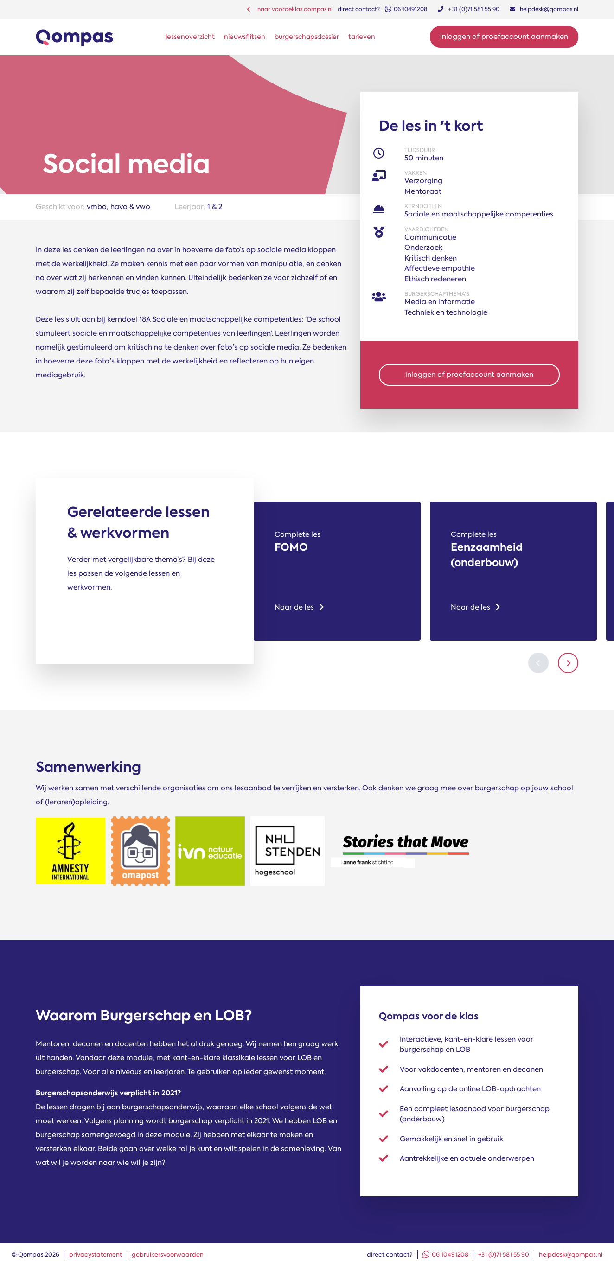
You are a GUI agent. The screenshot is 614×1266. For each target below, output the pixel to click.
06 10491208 (445, 1255)
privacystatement (95, 1255)
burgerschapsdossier (307, 36)
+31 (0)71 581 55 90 (503, 1255)
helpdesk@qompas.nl (570, 1255)
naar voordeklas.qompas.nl (290, 9)
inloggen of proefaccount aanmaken (469, 374)
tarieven (361, 36)
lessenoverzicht (190, 36)
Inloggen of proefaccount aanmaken (504, 36)
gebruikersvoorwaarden (168, 1255)
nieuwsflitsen (244, 36)
